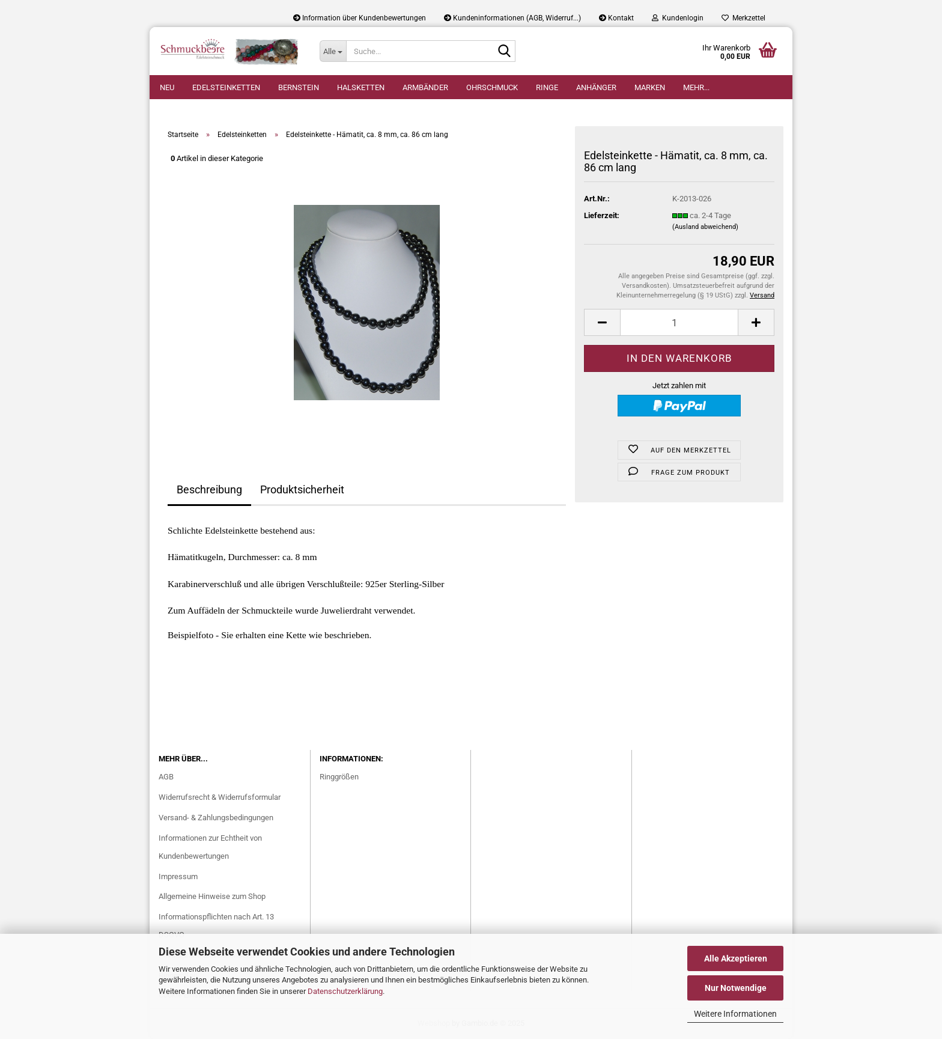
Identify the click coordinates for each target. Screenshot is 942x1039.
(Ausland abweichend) (705, 227)
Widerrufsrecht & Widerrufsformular (220, 797)
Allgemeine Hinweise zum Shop (212, 896)
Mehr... (696, 87)
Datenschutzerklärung (345, 991)
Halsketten (360, 87)
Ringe (547, 87)
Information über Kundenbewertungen (359, 18)
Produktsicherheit (302, 489)
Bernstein (298, 87)
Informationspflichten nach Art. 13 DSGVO (216, 925)
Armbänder (425, 87)
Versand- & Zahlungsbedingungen (216, 817)
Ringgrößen (339, 776)
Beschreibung (209, 489)
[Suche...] (333, 51)
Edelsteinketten (226, 87)
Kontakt (616, 18)
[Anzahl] (679, 322)
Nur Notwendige (736, 988)
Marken (649, 87)
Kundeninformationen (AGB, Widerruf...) (512, 18)
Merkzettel (743, 18)
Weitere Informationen (735, 1014)
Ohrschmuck (492, 87)
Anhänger (596, 87)
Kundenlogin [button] (677, 18)
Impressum (178, 876)
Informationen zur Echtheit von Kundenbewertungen (210, 847)
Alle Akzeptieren (735, 958)
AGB (166, 776)
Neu (167, 87)
